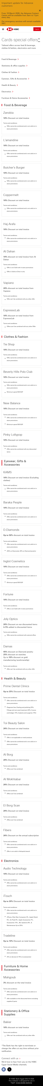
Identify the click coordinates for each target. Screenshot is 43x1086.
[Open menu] (3, 29)
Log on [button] (37, 29)
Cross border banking (24, 1083)
